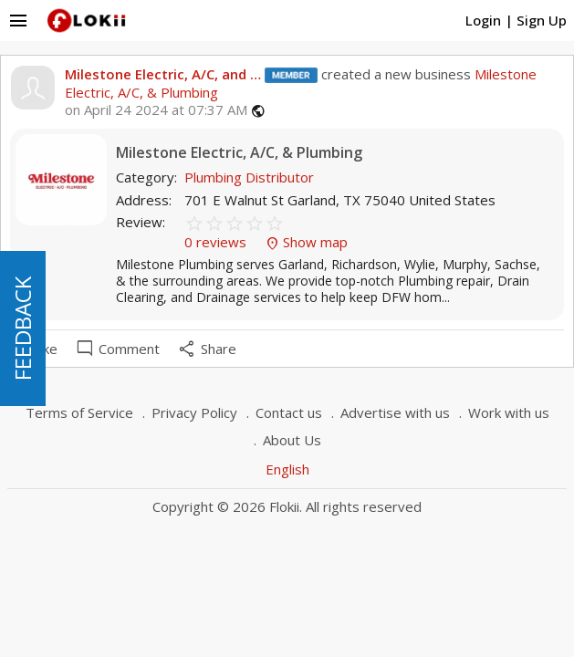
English (287, 469)
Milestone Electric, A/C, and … (163, 74)
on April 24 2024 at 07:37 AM (156, 110)
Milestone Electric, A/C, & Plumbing (239, 152)
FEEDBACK (22, 328)
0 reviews (217, 242)
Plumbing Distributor (249, 177)
